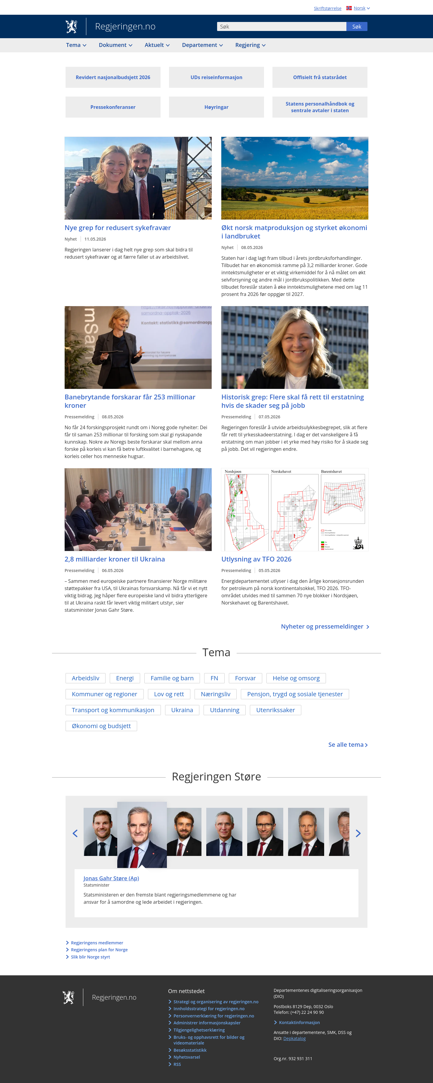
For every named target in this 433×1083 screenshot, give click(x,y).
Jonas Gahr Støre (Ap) (111, 878)
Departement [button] (200, 44)
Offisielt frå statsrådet (320, 77)
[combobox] (281, 26)
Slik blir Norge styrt (90, 957)
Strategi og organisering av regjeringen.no (216, 1002)
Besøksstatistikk (190, 1050)
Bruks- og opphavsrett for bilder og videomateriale (209, 1040)
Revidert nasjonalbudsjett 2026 (113, 77)
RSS (177, 1064)
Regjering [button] (248, 44)
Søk (356, 26)
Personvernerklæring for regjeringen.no (214, 1016)
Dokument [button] (113, 44)
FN (214, 678)
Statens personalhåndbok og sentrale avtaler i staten (320, 107)
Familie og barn (172, 678)
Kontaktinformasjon (299, 1022)
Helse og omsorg (296, 678)
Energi (125, 678)
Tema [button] (74, 44)
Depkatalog (294, 1038)
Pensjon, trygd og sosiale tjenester (295, 694)
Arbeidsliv (85, 678)
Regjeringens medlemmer (97, 943)
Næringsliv (215, 694)
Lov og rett (169, 694)
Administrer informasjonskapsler (207, 1023)
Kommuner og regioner (104, 694)
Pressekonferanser (113, 107)
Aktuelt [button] (155, 44)
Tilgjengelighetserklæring (199, 1030)
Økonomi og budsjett (101, 726)
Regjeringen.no (121, 27)
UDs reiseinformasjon (216, 77)
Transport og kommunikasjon (113, 710)
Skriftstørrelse (327, 8)
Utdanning (224, 710)
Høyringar (216, 107)
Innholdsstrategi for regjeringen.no (209, 1008)
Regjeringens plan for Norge (99, 949)
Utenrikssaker (275, 710)
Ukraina (182, 710)
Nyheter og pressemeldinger (323, 626)
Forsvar (245, 678)
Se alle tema (346, 744)
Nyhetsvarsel (187, 1057)
